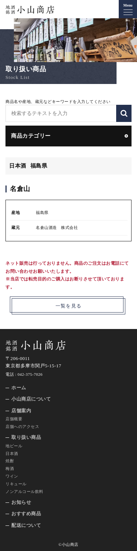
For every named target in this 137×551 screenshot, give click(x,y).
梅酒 (9, 468)
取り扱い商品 (26, 437)
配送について (26, 525)
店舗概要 (13, 419)
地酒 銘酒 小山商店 (29, 9)
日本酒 (11, 453)
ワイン (11, 476)
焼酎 (9, 461)
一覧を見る (69, 306)
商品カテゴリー (31, 136)
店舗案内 (21, 410)
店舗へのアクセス (22, 426)
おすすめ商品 (26, 513)
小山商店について (31, 399)
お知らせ (21, 502)
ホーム (18, 387)
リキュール (16, 484)
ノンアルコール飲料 (24, 491)
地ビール (13, 446)
